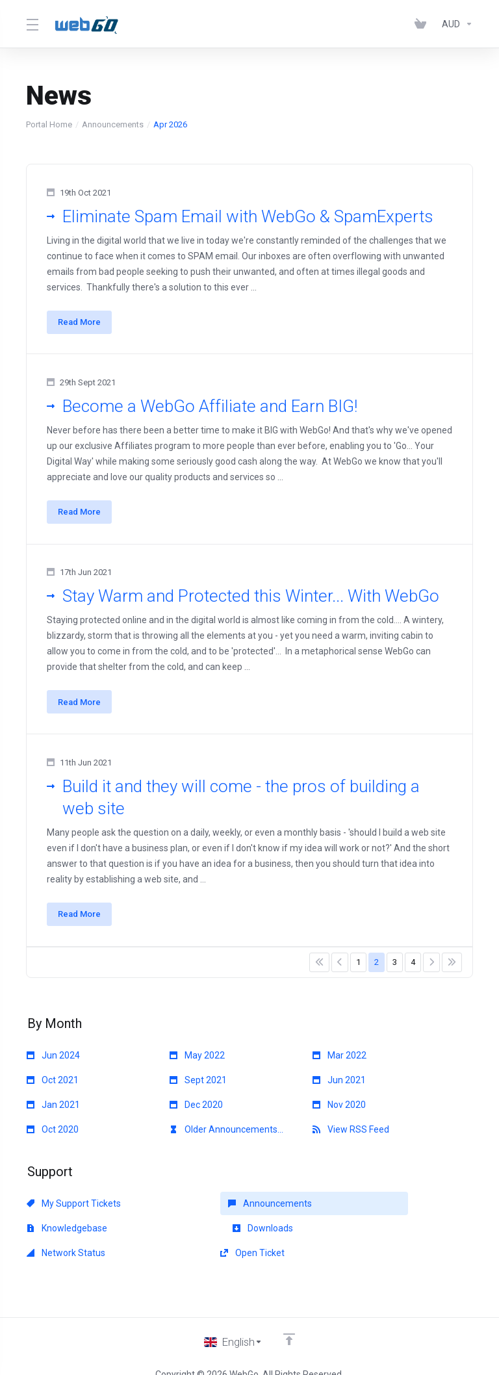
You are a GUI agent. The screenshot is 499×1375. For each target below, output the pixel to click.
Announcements (113, 124)
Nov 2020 (339, 1111)
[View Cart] (423, 24)
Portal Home (49, 124)
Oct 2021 (53, 1086)
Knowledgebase (353, 1210)
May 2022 (197, 1062)
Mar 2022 (339, 1062)
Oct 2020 (53, 1136)
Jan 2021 (53, 1111)
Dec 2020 (196, 1111)
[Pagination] (319, 969)
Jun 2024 (53, 1062)
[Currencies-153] (455, 24)
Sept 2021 (198, 1086)
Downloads (57, 1234)
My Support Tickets (74, 1210)
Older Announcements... (226, 1136)
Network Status (209, 1234)
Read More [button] (79, 323)
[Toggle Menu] (32, 24)
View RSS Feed (351, 1136)
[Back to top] (290, 1321)
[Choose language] (233, 1324)
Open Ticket (345, 1234)
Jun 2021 (339, 1086)
